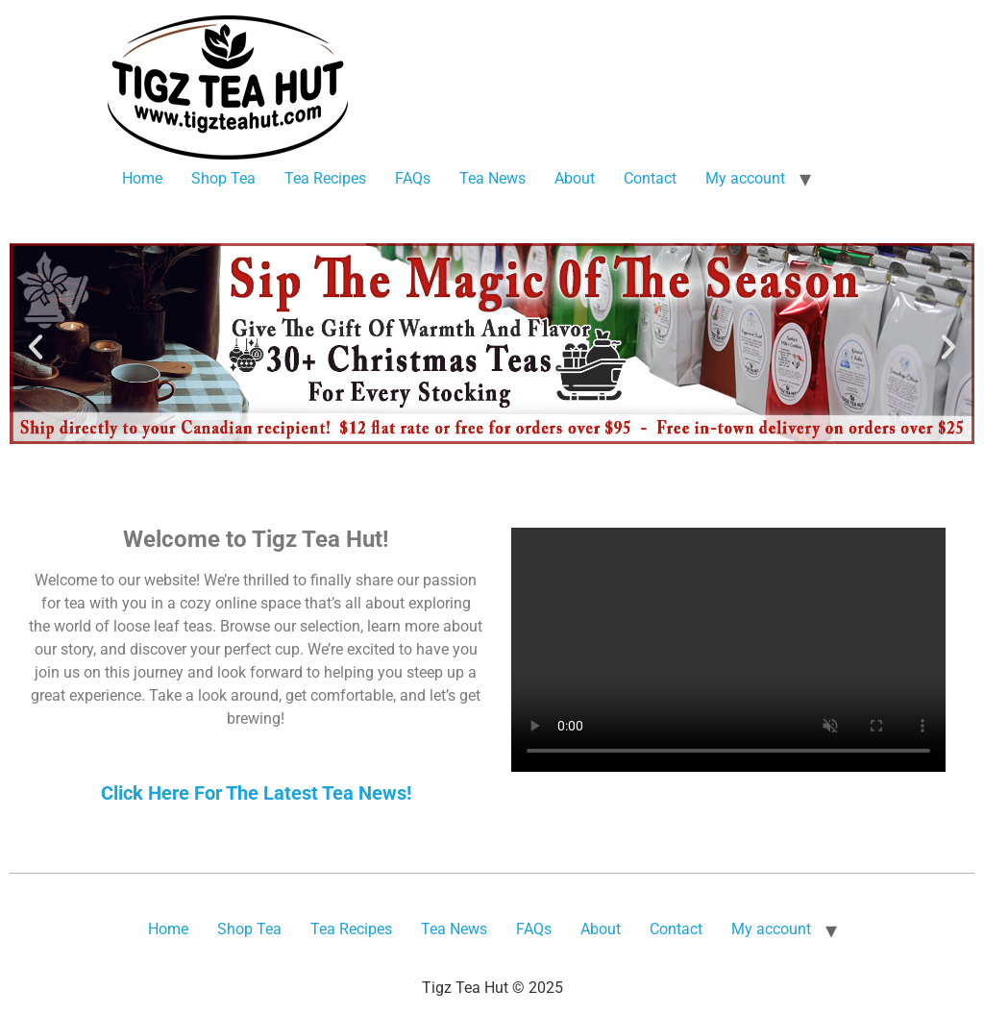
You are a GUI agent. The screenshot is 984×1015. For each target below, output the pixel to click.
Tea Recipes (325, 178)
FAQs (412, 178)
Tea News (492, 178)
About (574, 178)
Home (142, 178)
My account (745, 178)
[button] (35, 347)
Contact (650, 178)
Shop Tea (223, 178)
